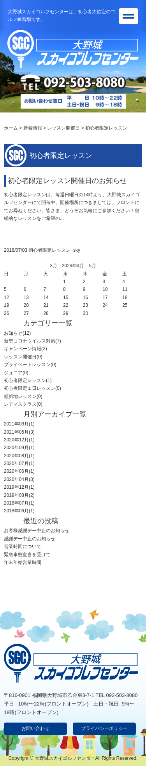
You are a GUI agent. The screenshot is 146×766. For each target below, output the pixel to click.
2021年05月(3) (19, 432)
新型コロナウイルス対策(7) (32, 341)
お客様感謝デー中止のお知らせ (36, 530)
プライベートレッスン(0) (30, 364)
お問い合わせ (35, 728)
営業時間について (22, 546)
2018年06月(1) (19, 511)
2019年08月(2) (19, 495)
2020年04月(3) (19, 479)
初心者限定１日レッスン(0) (32, 388)
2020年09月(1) (19, 447)
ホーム (11, 128)
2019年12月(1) (19, 487)
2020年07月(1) (19, 463)
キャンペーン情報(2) (25, 348)
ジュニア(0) (16, 372)
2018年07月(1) (19, 503)
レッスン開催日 (63, 128)
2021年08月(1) (19, 424)
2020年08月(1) (19, 455)
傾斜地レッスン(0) (23, 396)
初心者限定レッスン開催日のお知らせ (67, 181)
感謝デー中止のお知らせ (29, 538)
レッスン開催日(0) (23, 357)
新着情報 (32, 128)
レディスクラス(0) (23, 404)
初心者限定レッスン (49, 250)
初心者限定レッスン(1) (28, 380)
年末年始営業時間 (22, 562)
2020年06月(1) (19, 471)
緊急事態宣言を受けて (27, 554)
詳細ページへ (18, 230)
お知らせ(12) (17, 333)
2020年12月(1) (19, 440)
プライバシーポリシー (104, 728)
